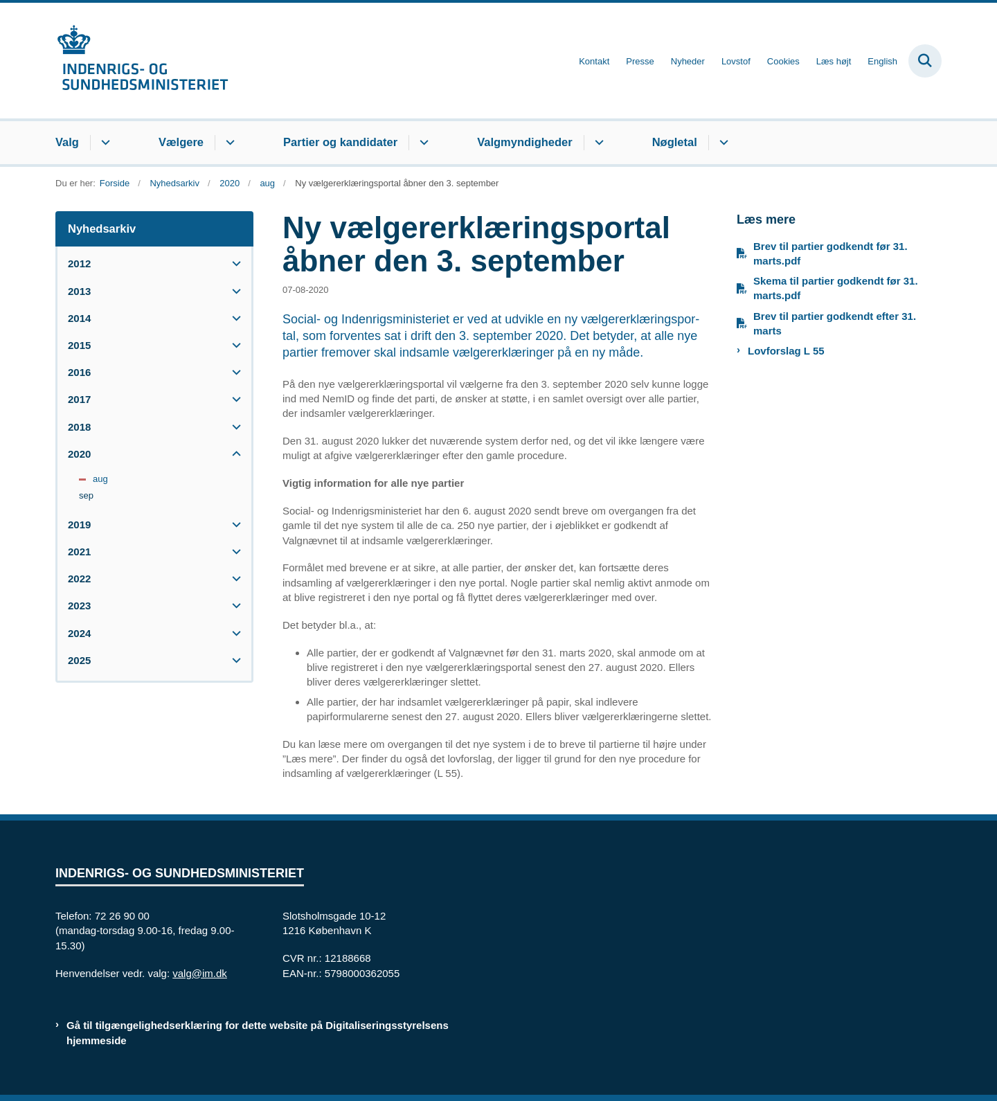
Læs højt (834, 61)
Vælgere (181, 142)
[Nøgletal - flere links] (721, 142)
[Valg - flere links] (103, 142)
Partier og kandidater (340, 142)
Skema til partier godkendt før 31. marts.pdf (835, 288)
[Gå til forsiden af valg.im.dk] (141, 60)
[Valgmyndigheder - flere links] (597, 142)
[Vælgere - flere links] (228, 142)
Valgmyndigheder (525, 142)
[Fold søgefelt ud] (925, 61)
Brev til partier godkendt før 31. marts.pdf (830, 253)
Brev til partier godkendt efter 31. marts (834, 323)
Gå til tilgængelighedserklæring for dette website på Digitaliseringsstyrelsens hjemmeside (257, 1032)
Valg (67, 142)
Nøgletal (674, 142)
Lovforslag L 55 (786, 351)
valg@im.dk (199, 973)
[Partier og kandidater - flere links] (421, 142)
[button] (233, 263)
